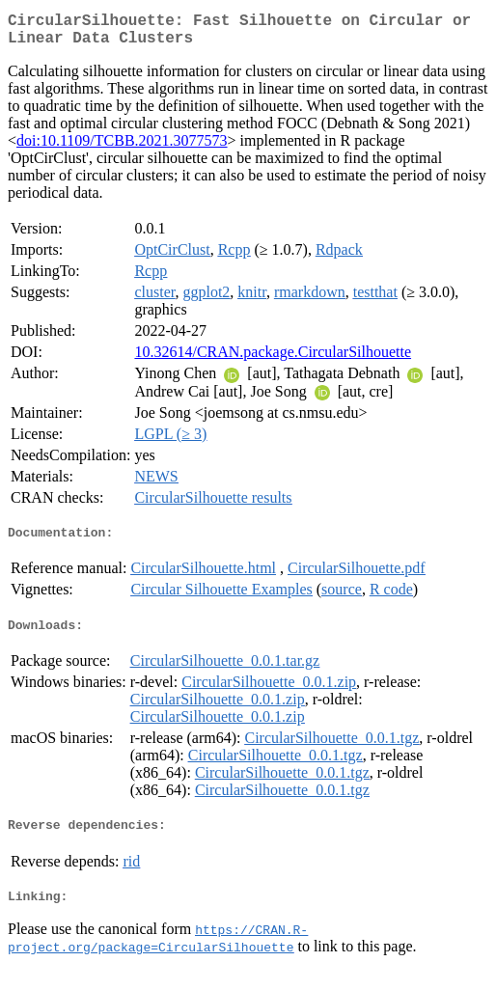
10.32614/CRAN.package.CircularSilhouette (272, 359)
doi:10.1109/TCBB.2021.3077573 (122, 148)
